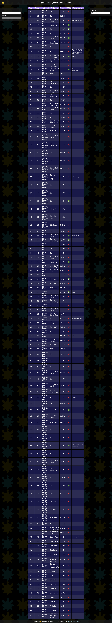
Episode (4, 15)
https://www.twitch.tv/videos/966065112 (77, 53)
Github (70, 621)
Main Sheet (76, 621)
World (4, 10)
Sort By (93, 10)
